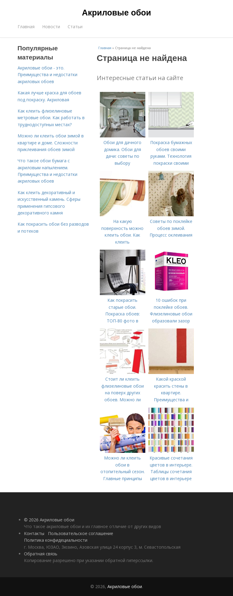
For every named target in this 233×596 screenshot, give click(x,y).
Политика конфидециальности (55, 540)
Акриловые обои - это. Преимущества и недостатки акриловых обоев (47, 74)
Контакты (34, 533)
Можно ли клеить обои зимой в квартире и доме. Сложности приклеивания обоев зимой (51, 142)
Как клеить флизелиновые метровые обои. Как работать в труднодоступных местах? (51, 117)
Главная (26, 26)
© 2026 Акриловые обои (49, 520)
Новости (51, 26)
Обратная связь (40, 554)
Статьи (75, 26)
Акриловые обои (116, 12)
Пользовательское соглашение (80, 533)
